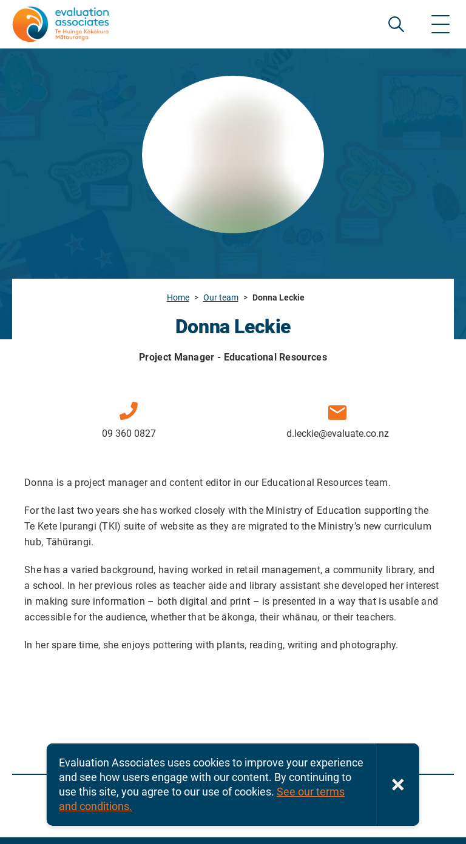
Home (178, 297)
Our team (220, 297)
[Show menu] (440, 24)
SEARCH (396, 24)
